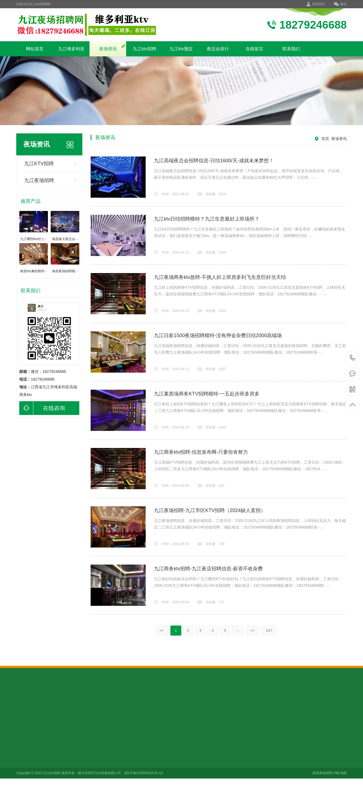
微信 (340, 4)
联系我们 (319, 4)
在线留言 (254, 48)
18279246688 (352, 358)
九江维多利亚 (71, 48)
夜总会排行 (218, 48)
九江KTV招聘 (39, 163)
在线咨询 (42, 408)
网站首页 (35, 48)
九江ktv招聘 (144, 48)
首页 (325, 138)
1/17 (269, 630)
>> (252, 630)
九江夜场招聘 (39, 180)
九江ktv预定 (181, 48)
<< (162, 630)
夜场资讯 (108, 48)
